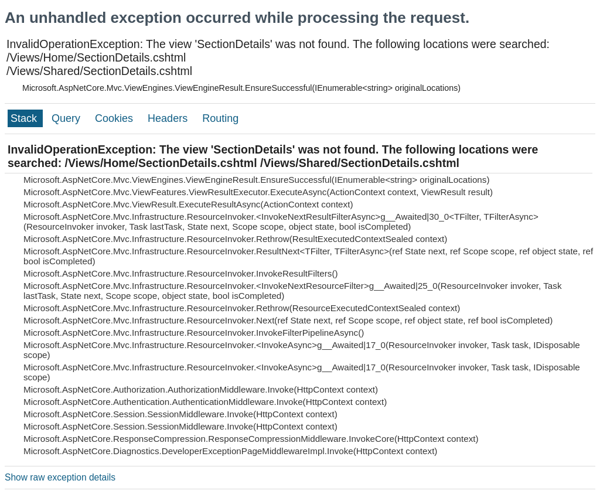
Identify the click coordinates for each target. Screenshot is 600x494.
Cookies (115, 118)
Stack (25, 118)
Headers (169, 118)
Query (67, 118)
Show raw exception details (60, 477)
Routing (220, 118)
